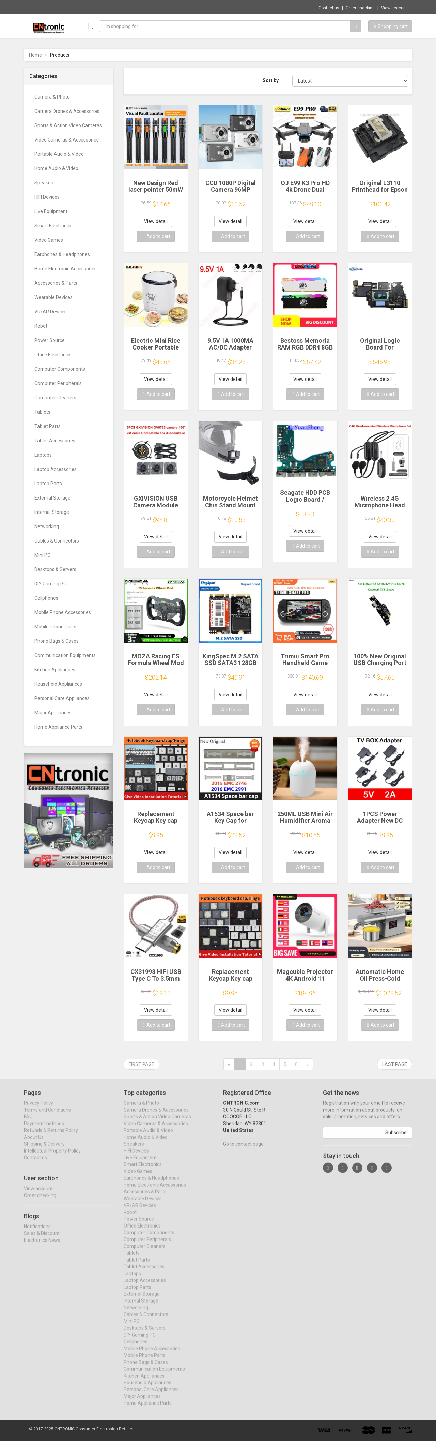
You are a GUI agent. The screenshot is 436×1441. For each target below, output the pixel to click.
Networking (46, 526)
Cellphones (46, 598)
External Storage (52, 498)
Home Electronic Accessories (65, 268)
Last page (394, 1064)
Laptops (43, 455)
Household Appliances (58, 684)
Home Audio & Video (56, 168)
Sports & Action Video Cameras (68, 125)
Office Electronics (53, 354)
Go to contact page (243, 1149)
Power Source (49, 340)
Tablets (42, 412)
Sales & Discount (42, 1239)
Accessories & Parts (55, 283)
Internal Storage (51, 512)
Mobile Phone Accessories (62, 612)
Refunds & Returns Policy (51, 1136)
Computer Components (59, 369)
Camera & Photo (52, 97)
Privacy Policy (38, 1108)
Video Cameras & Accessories (66, 140)
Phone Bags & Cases (56, 641)
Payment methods (44, 1129)
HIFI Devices (47, 197)
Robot (40, 326)
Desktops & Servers (55, 569)
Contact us (328, 7)
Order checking (360, 7)
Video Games (48, 240)
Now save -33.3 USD (51, 7)
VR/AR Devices (50, 311)
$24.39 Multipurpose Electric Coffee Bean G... (122, 7)
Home (35, 55)
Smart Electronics (53, 225)
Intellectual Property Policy (52, 1156)
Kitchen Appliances (54, 669)
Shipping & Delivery (44, 1149)
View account (394, 7)
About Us (34, 1142)
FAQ (28, 1122)
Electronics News (42, 1245)
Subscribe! (396, 1138)
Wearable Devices (53, 297)
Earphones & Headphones (62, 254)
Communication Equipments (65, 655)
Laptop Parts (48, 483)
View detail (156, 221)
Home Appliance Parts (58, 727)
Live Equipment (50, 211)
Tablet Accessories (54, 440)
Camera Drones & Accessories (66, 111)
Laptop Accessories (55, 469)
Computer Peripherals (58, 383)
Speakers (44, 182)
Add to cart (156, 236)
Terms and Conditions (47, 1115)
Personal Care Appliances (62, 698)
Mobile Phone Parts (55, 626)
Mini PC (42, 555)
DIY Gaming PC (50, 583)
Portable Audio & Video (59, 154)
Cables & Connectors (56, 541)
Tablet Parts (47, 426)
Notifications (37, 1232)
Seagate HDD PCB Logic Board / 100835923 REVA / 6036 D (305, 502)
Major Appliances (53, 712)
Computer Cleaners (55, 397)
